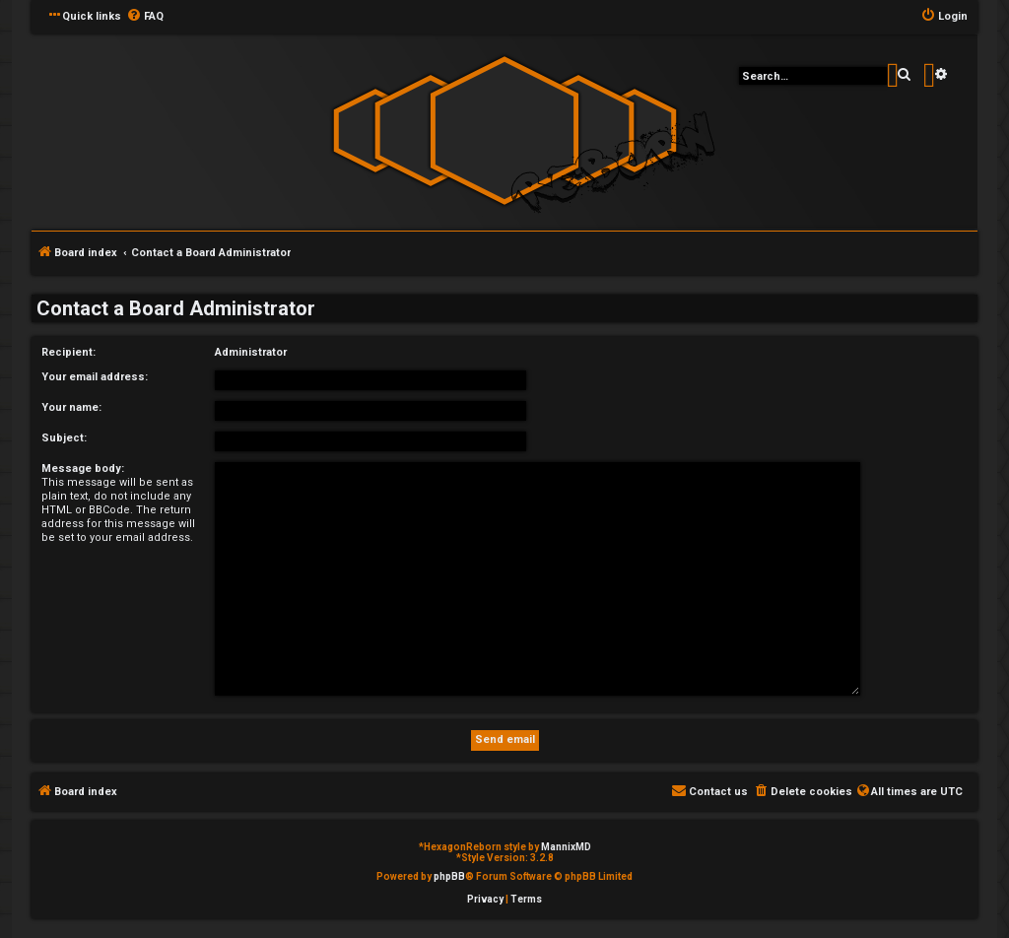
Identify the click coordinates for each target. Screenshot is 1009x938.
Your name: (71, 407)
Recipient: (68, 352)
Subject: (64, 438)
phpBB (449, 876)
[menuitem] (145, 17)
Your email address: (94, 376)
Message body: (82, 468)
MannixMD (566, 846)
